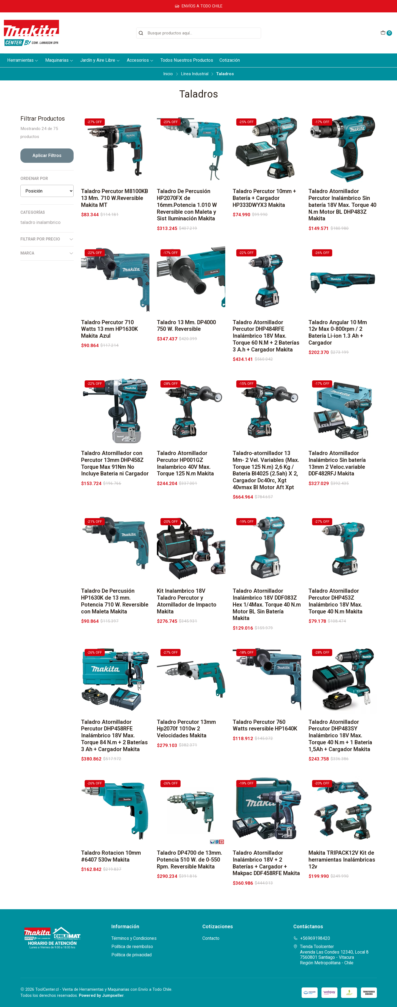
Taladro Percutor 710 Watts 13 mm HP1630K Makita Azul (109, 336)
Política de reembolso (132, 946)
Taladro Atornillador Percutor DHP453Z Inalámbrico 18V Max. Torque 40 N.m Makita (336, 607)
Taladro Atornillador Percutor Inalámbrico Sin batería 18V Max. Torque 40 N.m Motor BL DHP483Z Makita (342, 205)
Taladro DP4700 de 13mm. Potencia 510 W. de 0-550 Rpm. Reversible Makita (189, 866)
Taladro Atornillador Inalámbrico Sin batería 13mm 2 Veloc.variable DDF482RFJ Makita (337, 470)
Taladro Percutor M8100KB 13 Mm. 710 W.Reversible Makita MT (114, 198)
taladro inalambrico (40, 222)
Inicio (168, 74)
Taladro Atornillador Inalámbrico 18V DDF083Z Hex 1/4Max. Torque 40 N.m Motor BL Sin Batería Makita (267, 611)
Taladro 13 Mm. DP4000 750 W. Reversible (186, 332)
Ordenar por (34, 178)
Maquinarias (59, 60)
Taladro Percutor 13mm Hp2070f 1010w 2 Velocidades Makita (186, 736)
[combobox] (198, 33)
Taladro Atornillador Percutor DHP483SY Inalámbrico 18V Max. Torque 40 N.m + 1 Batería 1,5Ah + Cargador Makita (340, 742)
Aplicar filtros (47, 155)
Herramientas (23, 60)
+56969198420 (311, 938)
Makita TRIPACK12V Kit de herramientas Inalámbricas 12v (342, 866)
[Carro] (386, 33)
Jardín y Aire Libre (100, 60)
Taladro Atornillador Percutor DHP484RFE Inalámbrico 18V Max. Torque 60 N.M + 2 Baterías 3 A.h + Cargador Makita (266, 342)
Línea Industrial (194, 74)
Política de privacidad (131, 954)
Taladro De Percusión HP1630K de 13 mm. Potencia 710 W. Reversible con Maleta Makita (114, 607)
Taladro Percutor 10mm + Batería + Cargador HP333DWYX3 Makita (264, 198)
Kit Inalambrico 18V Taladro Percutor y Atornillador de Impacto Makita (186, 607)
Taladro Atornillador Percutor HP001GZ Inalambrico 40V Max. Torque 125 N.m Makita (185, 470)
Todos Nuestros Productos (186, 60)
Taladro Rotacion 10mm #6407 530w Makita (111, 863)
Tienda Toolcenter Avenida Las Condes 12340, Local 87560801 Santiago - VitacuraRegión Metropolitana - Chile (331, 954)
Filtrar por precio (47, 239)
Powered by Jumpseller (101, 995)
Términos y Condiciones (134, 938)
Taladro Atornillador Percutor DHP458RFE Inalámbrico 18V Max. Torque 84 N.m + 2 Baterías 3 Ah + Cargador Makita (114, 742)
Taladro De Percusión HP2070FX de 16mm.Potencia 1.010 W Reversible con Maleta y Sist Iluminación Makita (187, 205)
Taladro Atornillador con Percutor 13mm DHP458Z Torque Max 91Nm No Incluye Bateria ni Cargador (115, 470)
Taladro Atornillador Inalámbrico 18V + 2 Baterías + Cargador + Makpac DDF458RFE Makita (266, 869)
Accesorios (140, 60)
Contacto (210, 938)
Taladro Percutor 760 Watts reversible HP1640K (265, 732)
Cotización (229, 60)
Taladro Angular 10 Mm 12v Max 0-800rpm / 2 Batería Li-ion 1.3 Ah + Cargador (338, 339)
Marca (47, 253)
